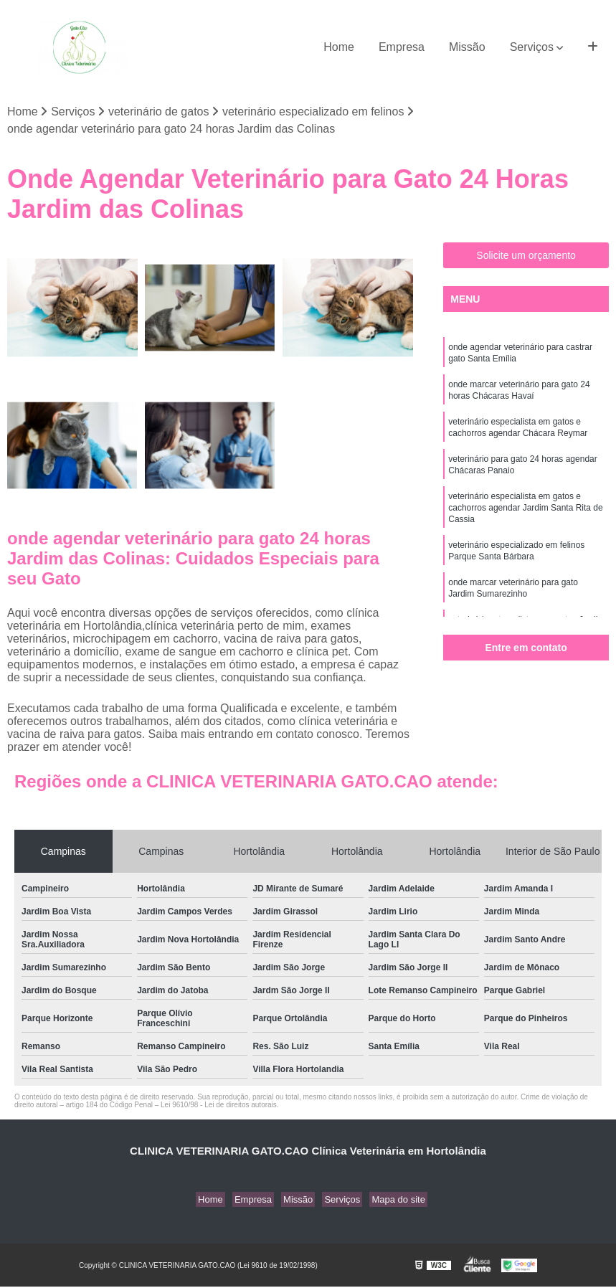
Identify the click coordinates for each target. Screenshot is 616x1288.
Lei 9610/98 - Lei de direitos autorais (219, 1106)
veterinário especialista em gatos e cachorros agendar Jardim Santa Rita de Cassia (525, 523)
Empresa (402, 47)
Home (338, 47)
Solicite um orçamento (526, 256)
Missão (467, 47)
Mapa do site (389, 1200)
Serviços (532, 47)
